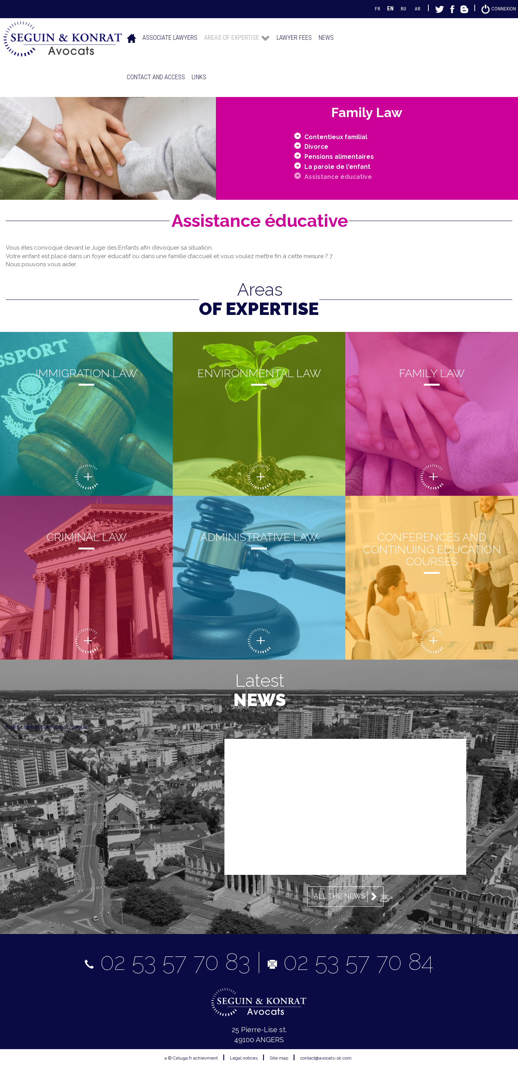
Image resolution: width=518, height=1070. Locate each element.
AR (413, 8)
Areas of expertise (237, 37)
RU (397, 8)
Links (199, 77)
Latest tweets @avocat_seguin (47, 726)
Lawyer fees (294, 37)
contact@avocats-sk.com (326, 1057)
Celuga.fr (182, 1057)
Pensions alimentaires (342, 156)
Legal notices (244, 1057)
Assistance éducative (341, 176)
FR (370, 8)
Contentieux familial (340, 136)
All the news (347, 896)
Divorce (317, 146)
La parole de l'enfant (340, 166)
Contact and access (156, 77)
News (326, 37)
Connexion (497, 8)
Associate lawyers (170, 37)
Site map (279, 1057)
